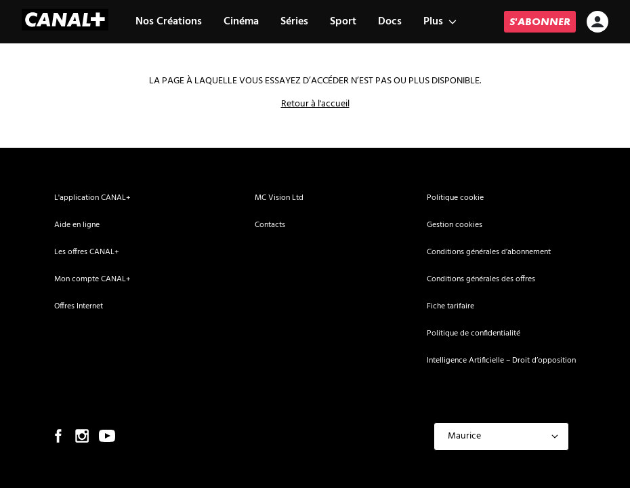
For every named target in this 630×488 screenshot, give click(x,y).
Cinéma (241, 21)
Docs (390, 21)
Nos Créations (168, 21)
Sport (343, 21)
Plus (440, 22)
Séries (294, 21)
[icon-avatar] (597, 23)
